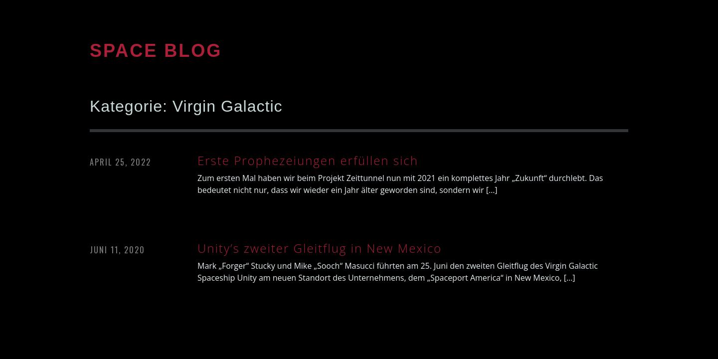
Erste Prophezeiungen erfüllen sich (307, 161)
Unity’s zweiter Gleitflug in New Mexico (319, 248)
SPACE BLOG (156, 50)
